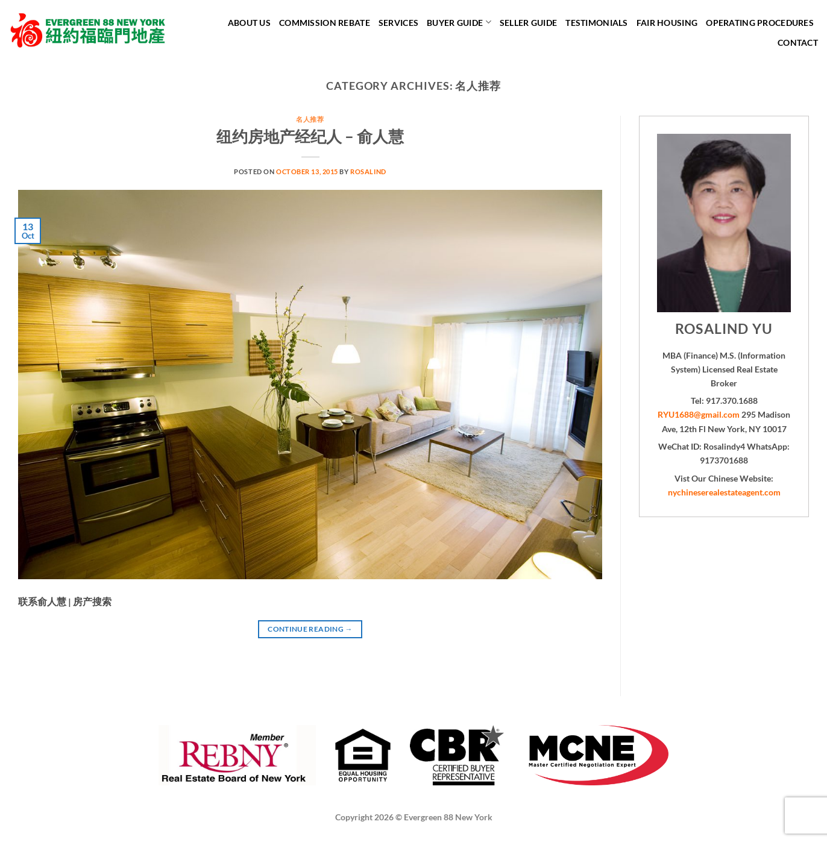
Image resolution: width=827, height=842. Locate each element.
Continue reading (310, 629)
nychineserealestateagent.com (724, 492)
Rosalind (368, 171)
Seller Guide (528, 22)
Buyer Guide (459, 22)
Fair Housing (667, 22)
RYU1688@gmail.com (699, 414)
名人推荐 (310, 119)
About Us (249, 22)
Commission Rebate (324, 22)
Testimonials (596, 22)
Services (398, 22)
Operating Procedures (760, 22)
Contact (798, 42)
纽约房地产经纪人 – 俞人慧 (310, 136)
